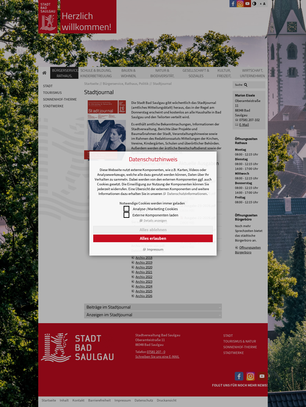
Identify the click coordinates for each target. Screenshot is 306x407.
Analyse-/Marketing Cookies (155, 208)
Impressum (155, 249)
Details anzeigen (155, 220)
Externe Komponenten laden (155, 215)
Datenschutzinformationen (187, 193)
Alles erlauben (153, 238)
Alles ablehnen (153, 229)
